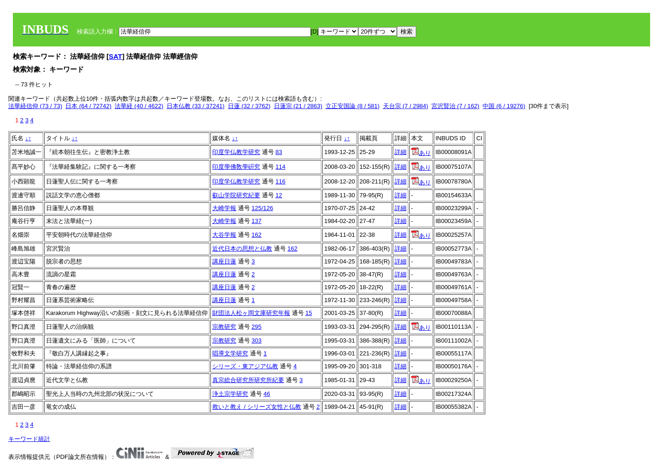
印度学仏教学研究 (236, 152)
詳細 (401, 152)
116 (280, 181)
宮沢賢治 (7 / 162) (455, 106)
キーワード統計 (29, 438)
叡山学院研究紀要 (236, 195)
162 (256, 234)
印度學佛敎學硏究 (236, 166)
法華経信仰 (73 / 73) (35, 106)
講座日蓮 (224, 261)
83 (278, 152)
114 (280, 166)
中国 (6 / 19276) (504, 106)
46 (266, 393)
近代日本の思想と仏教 (242, 248)
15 (308, 312)
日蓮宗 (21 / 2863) (298, 106)
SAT (115, 56)
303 (256, 340)
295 (256, 326)
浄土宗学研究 (230, 393)
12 (278, 195)
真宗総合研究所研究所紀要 (248, 380)
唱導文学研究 (230, 353)
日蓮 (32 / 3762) (249, 106)
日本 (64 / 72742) (88, 106)
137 (256, 220)
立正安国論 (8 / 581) (352, 106)
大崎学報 (224, 208)
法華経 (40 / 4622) (139, 106)
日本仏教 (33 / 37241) (196, 106)
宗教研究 (224, 326)
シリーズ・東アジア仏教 (245, 366)
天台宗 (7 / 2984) (405, 106)
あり (421, 152)
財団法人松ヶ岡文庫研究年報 (251, 312)
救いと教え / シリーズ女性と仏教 (256, 406)
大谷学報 (224, 234)
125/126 (262, 208)
